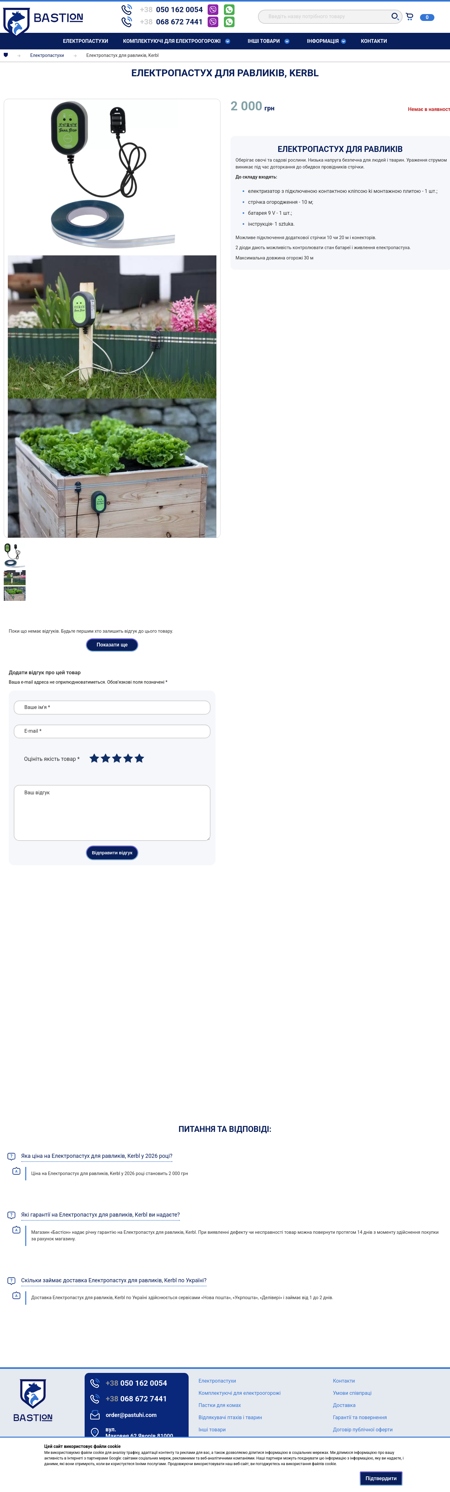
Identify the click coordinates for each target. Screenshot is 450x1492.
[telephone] (164, 9)
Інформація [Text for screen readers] (323, 41)
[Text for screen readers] (43, 37)
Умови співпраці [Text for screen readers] (352, 1393)
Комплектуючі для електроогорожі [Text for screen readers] (171, 41)
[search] (330, 17)
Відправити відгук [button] (112, 862)
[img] (112, 177)
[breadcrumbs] (6, 55)
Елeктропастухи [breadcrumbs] (47, 55)
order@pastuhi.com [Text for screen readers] (131, 1415)
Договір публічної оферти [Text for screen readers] (363, 1430)
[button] (395, 16)
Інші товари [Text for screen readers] (264, 41)
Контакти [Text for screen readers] (374, 41)
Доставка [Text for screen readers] (344, 1405)
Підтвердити (381, 1478)
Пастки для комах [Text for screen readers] (220, 1405)
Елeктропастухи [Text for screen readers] (85, 41)
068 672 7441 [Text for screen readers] (136, 1398)
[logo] (15, 1400)
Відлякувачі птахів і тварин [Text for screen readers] (230, 1417)
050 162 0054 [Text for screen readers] (136, 1383)
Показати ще (112, 644)
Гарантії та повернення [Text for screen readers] (360, 1417)
